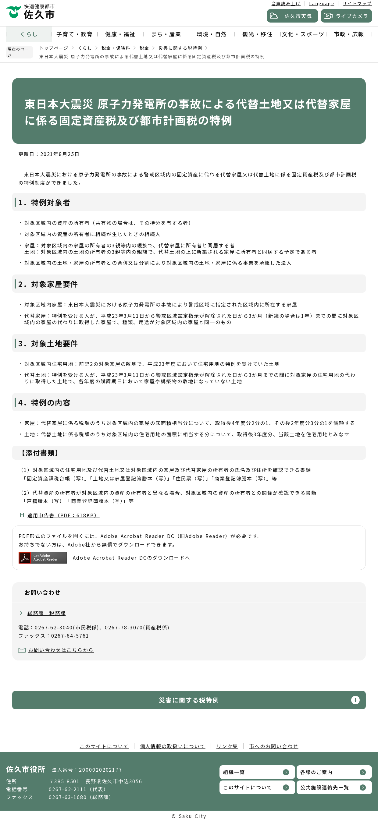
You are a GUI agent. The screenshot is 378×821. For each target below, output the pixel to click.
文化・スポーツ (303, 34)
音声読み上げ (286, 3)
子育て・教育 (74, 34)
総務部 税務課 (46, 613)
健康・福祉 (120, 34)
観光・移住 (257, 34)
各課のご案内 (316, 772)
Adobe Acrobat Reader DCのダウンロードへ (105, 558)
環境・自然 (212, 34)
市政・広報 (349, 34)
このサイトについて (104, 746)
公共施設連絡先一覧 (324, 787)
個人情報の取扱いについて (172, 746)
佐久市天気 (298, 15)
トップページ (54, 48)
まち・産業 (166, 34)
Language (321, 3)
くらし (29, 34)
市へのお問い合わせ (273, 746)
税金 (144, 48)
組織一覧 (234, 772)
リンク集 (227, 746)
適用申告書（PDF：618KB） (63, 515)
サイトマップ (357, 3)
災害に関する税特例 (180, 48)
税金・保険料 (116, 48)
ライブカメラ (352, 15)
